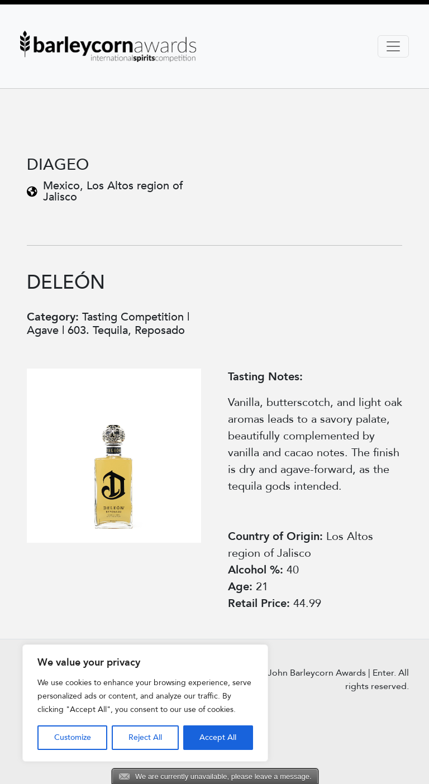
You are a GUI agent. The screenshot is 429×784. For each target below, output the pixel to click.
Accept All (217, 737)
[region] (145, 703)
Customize (72, 737)
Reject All (145, 737)
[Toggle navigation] (393, 46)
